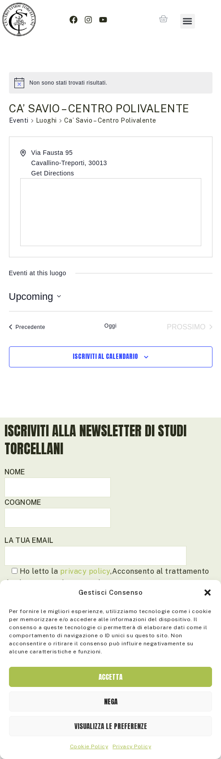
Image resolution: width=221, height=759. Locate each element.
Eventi (19, 120)
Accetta (110, 677)
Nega (110, 701)
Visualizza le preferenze (110, 726)
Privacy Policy (132, 746)
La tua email (95, 548)
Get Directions (52, 173)
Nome (57, 479)
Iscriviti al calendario (105, 357)
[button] (207, 592)
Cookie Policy (89, 746)
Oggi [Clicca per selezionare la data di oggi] (110, 326)
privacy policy (85, 571)
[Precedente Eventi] (27, 327)
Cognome (57, 510)
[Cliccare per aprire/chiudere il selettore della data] (35, 296)
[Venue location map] (111, 212)
